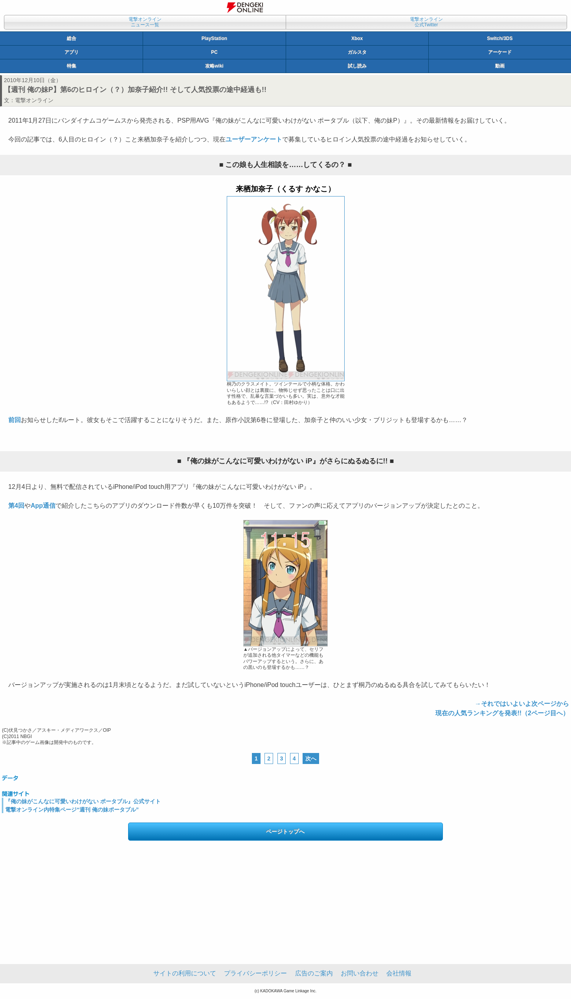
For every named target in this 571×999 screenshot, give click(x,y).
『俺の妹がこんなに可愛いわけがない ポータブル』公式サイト (83, 801)
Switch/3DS (499, 38)
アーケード (500, 52)
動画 (500, 66)
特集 (71, 66)
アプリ (71, 52)
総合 (71, 38)
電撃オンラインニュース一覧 (145, 22)
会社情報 (398, 973)
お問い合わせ (359, 973)
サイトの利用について (184, 973)
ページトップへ (285, 831)
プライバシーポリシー (255, 973)
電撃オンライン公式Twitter (426, 22)
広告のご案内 (314, 973)
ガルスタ (357, 52)
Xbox (357, 38)
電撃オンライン (34, 100)
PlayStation (214, 38)
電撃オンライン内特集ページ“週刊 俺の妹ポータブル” (72, 809)
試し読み (357, 66)
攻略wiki (214, 66)
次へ (310, 758)
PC (214, 52)
